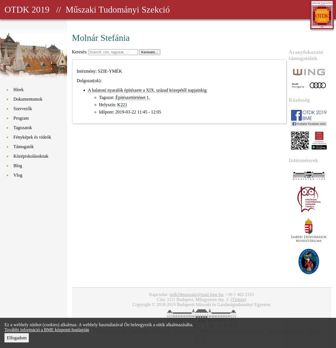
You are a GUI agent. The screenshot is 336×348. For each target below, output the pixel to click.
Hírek (18, 89)
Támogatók (23, 146)
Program (21, 118)
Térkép (238, 299)
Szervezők (22, 108)
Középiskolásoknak (30, 156)
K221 (122, 104)
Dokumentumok (27, 99)
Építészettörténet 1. (132, 97)
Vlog (17, 175)
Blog (17, 165)
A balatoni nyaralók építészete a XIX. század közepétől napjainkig (147, 90)
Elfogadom (17, 337)
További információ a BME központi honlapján (46, 329)
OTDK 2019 (26, 9)
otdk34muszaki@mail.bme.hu (196, 294)
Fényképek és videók (32, 137)
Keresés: (80, 51)
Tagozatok (22, 127)
